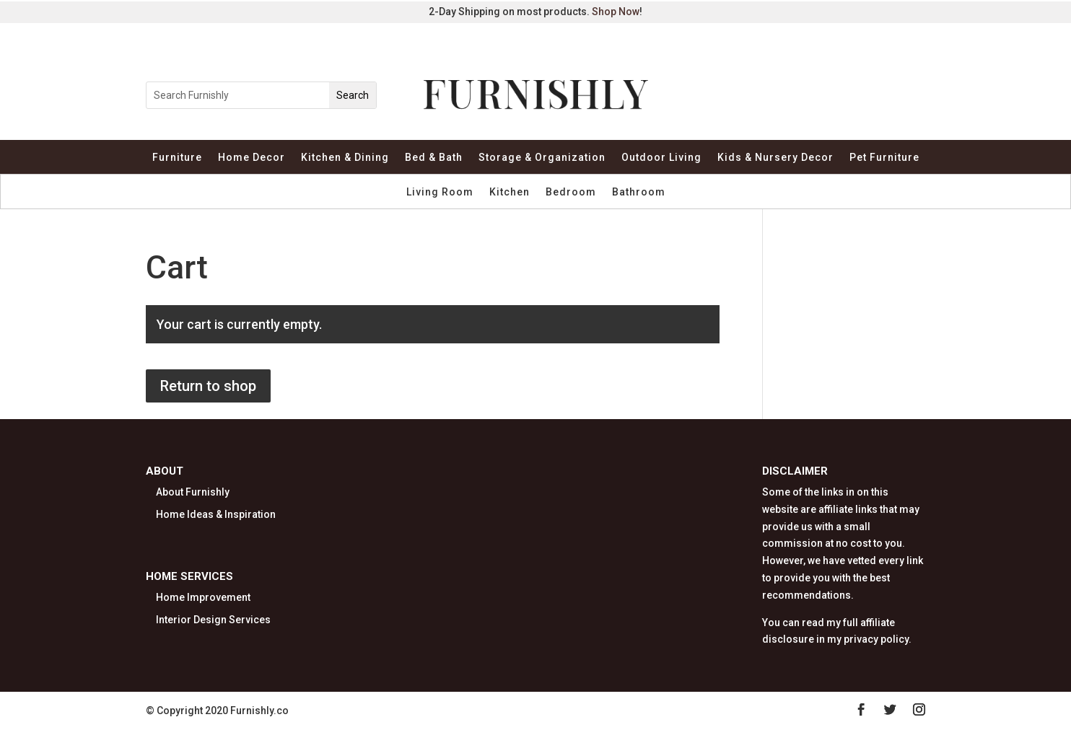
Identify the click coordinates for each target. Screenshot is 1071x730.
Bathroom (638, 192)
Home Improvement (203, 597)
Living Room (439, 192)
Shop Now (615, 11)
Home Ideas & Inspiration (216, 514)
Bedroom (571, 192)
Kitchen (509, 192)
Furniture (177, 157)
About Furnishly (193, 492)
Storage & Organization (542, 157)
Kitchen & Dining (345, 157)
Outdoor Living (661, 157)
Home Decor (251, 157)
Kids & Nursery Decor (775, 157)
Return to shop (208, 386)
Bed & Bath (434, 157)
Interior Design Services (213, 619)
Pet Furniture (884, 157)
